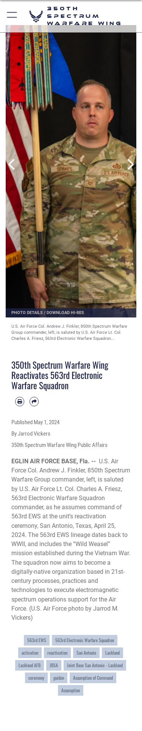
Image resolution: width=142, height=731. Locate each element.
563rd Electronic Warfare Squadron (84, 640)
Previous (12, 164)
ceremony (36, 677)
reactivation (57, 652)
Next (130, 164)
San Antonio (86, 652)
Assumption (70, 690)
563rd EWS (36, 640)
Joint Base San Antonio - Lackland (95, 665)
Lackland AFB (30, 665)
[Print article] (19, 401)
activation (30, 652)
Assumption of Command (93, 677)
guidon (58, 677)
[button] (12, 16)
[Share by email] (34, 401)
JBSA (54, 665)
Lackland (112, 652)
